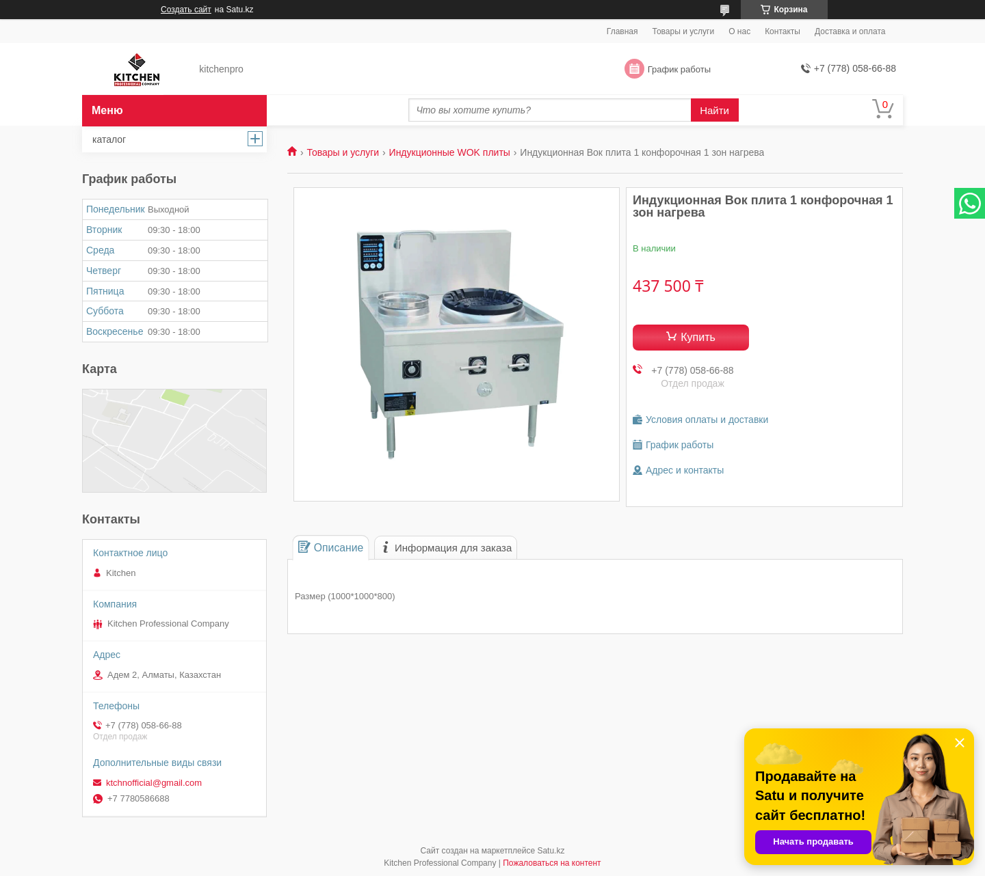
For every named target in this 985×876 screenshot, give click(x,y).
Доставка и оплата (850, 31)
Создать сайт (186, 9)
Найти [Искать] (714, 110)
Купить (698, 337)
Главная (622, 31)
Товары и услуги (684, 31)
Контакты (782, 31)
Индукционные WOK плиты (449, 152)
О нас (739, 31)
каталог (109, 139)
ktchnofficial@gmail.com (154, 783)
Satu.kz (550, 851)
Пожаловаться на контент (552, 863)
